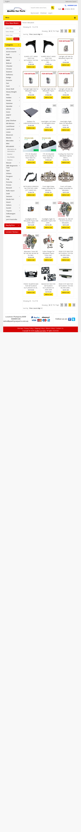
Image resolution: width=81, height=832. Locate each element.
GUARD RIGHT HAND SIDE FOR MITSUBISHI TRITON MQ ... (48, 59)
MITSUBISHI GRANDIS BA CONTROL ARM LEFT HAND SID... (30, 188)
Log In (50, 13)
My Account (35, 13)
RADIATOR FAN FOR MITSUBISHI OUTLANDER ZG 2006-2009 (48, 287)
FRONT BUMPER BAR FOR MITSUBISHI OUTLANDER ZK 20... (31, 286)
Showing (44, 31)
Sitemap (20, 328)
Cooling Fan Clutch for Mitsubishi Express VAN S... (65, 156)
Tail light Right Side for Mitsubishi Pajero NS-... (30, 91)
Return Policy (50, 328)
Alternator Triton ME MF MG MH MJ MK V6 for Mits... (31, 253)
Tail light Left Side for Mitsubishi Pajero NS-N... (66, 58)
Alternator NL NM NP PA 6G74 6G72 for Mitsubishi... (66, 221)
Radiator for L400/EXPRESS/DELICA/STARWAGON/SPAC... (38, 122)
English (7, 1)
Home (24, 23)
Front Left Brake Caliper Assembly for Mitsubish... (66, 188)
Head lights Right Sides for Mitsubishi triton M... (65, 123)
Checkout (43, 13)
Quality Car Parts (40, 331)
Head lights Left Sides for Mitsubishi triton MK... (48, 123)
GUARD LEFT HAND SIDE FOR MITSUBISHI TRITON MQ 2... (31, 59)
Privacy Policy (28, 328)
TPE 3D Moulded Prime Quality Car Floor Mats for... (31, 156)
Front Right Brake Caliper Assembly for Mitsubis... (48, 188)
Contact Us (59, 328)
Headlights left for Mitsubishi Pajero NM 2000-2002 (31, 221)
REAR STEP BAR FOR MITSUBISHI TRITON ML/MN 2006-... (66, 253)
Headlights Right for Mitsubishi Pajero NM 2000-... (48, 221)
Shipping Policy (39, 328)
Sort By (25, 34)
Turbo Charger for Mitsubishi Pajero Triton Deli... (48, 253)
